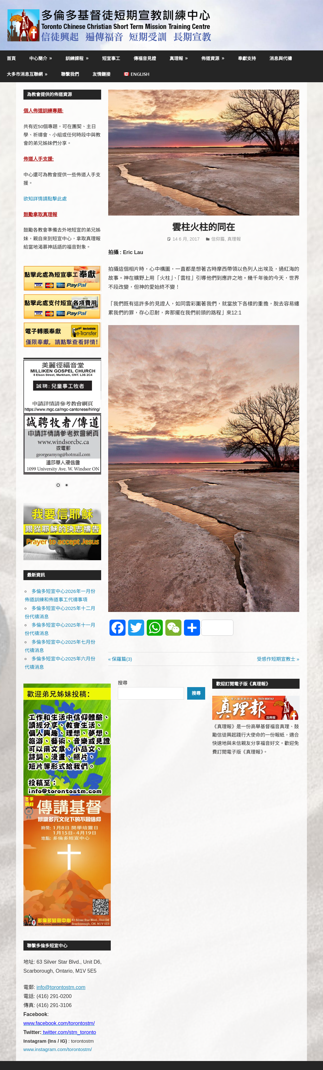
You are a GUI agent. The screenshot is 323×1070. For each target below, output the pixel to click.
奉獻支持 (247, 58)
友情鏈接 (101, 74)
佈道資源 (210, 58)
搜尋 (122, 682)
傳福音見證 (145, 58)
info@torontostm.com (61, 987)
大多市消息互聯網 (25, 74)
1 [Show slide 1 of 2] (58, 485)
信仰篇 (218, 239)
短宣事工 (111, 58)
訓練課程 (74, 58)
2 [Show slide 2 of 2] (66, 485)
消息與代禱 (280, 58)
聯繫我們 (70, 74)
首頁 (11, 58)
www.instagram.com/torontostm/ (57, 1049)
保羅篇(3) (121, 659)
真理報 (176, 58)
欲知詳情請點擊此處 (45, 198)
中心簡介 (38, 58)
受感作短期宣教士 (276, 659)
